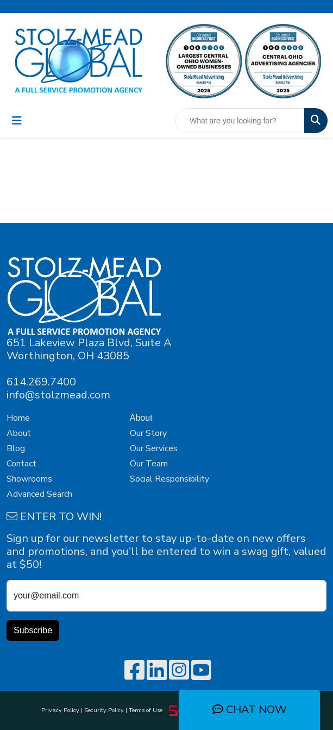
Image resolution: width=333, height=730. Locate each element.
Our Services (154, 448)
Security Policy (104, 710)
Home (18, 418)
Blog (16, 448)
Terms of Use (147, 710)
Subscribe (33, 630)
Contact (21, 464)
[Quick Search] (240, 120)
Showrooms (29, 479)
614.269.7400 (41, 382)
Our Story (148, 433)
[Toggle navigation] (16, 121)
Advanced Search (39, 494)
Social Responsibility (169, 479)
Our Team (149, 464)
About (19, 433)
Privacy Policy (60, 710)
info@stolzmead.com (58, 395)
